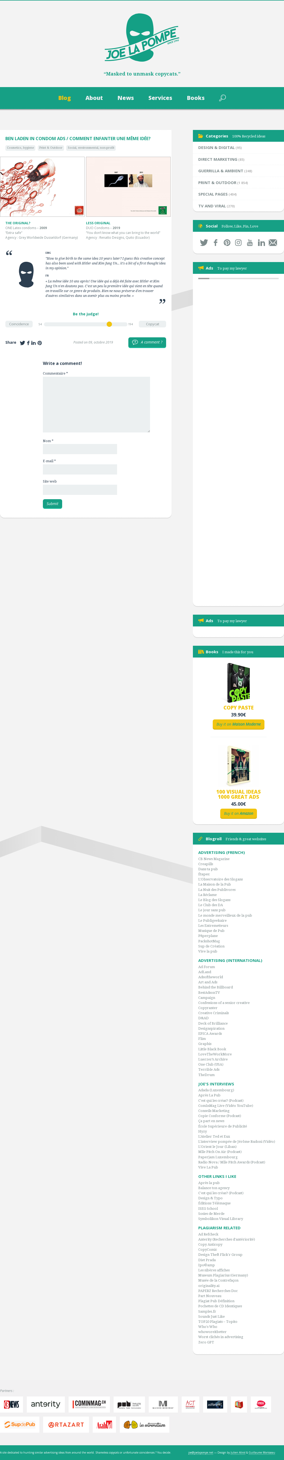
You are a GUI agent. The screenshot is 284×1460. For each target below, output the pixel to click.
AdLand (204, 972)
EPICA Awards (210, 1034)
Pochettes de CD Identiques (220, 1306)
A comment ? (147, 342)
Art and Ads (207, 982)
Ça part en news (211, 1121)
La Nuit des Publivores (217, 890)
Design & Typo (210, 1198)
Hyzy (202, 1131)
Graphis (204, 1044)
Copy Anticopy (210, 1244)
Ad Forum (206, 967)
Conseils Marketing (214, 1111)
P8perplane (208, 936)
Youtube (250, 242)
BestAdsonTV (209, 993)
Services (160, 98)
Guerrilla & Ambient (220, 170)
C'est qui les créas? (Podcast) (221, 1101)
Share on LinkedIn (33, 343)
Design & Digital (216, 147)
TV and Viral (212, 205)
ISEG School (208, 1209)
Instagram (238, 242)
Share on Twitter (22, 343)
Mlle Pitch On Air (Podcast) (220, 1152)
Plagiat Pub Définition (216, 1301)
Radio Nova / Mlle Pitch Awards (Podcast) (231, 1162)
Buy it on (238, 724)
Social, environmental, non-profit (91, 148)
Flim (202, 1039)
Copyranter (208, 1008)
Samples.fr (207, 1311)
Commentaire (55, 373)
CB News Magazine (214, 859)
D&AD (203, 1018)
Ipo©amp (206, 1265)
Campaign (206, 998)
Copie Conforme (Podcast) (219, 1116)
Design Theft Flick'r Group (220, 1255)
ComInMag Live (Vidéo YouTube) (225, 1106)
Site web (50, 481)
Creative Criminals (213, 1013)
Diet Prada (207, 1260)
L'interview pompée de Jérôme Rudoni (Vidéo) (236, 1142)
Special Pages (213, 194)
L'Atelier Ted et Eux (214, 1136)
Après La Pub (209, 1095)
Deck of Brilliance (213, 1023)
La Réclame (207, 895)
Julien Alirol (238, 1452)
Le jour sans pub (212, 910)
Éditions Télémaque (214, 1203)
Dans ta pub (208, 869)
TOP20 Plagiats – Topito (217, 1322)
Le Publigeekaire (212, 920)
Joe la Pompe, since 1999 (142, 37)
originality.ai (208, 1286)
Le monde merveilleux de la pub (225, 915)
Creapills (205, 864)
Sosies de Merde (211, 1214)
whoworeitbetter (212, 1332)
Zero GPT (206, 1342)
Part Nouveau (209, 1296)
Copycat (152, 324)
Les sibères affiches (214, 1270)
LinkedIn (261, 242)
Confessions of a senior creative (224, 1003)
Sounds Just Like (211, 1317)
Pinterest (227, 242)
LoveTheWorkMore (215, 1054)
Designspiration (211, 1028)
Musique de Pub (211, 931)
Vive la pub (207, 951)
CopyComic (207, 1250)
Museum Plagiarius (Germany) (223, 1275)
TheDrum (206, 1075)
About (94, 98)
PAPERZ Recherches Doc (218, 1291)
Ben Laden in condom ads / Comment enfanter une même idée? (78, 138)
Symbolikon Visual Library (220, 1219)
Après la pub (209, 1183)
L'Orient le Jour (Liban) (217, 1147)
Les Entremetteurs (213, 926)
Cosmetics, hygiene (20, 148)
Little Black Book (212, 1049)
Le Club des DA (210, 905)
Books (196, 98)
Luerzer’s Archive (213, 1059)
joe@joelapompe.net (200, 1452)
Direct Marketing (217, 159)
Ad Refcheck (208, 1234)
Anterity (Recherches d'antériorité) (226, 1239)
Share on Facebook (28, 343)
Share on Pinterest (40, 343)
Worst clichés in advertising (220, 1337)
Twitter (204, 242)
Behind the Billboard (215, 987)
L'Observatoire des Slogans (220, 879)
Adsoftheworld (210, 977)
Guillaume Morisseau (262, 1452)
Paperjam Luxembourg (218, 1157)
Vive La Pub (208, 1167)
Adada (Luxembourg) (216, 1090)
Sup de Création (211, 946)
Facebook (215, 242)
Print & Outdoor (50, 148)
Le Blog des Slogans (214, 900)
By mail (273, 242)
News (125, 98)
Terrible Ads (208, 1069)
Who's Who (207, 1327)
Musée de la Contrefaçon (218, 1280)
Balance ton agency (214, 1188)
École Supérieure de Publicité (222, 1126)
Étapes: (204, 874)
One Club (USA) (210, 1064)
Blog (64, 98)
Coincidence (19, 324)
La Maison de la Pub (214, 884)
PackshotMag (209, 941)
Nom (48, 441)
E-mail (49, 461)
